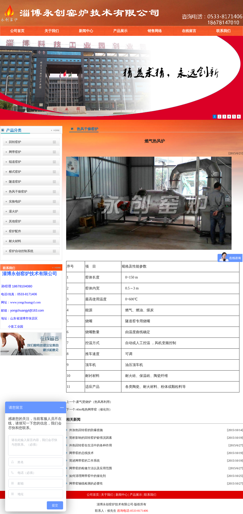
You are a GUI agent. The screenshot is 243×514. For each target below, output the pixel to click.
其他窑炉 (15, 221)
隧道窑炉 (15, 181)
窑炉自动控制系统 (21, 251)
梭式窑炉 (15, 171)
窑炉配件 (15, 231)
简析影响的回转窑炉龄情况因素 (90, 437)
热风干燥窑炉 (18, 191)
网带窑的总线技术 (81, 453)
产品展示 (120, 31)
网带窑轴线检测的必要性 (86, 483)
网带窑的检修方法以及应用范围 (90, 468)
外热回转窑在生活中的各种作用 (90, 445)
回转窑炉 (15, 142)
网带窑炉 (15, 152)
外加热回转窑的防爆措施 (86, 430)
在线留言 (189, 31)
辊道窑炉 (15, 162)
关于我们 (52, 31)
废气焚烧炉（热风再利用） (94, 402)
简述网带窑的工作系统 (84, 460)
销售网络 (155, 31)
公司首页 (17, 31)
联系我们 (223, 31)
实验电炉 (15, 201)
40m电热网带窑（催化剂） (94, 409)
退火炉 (13, 211)
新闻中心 (86, 31)
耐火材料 (15, 241)
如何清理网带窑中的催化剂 (87, 476)
